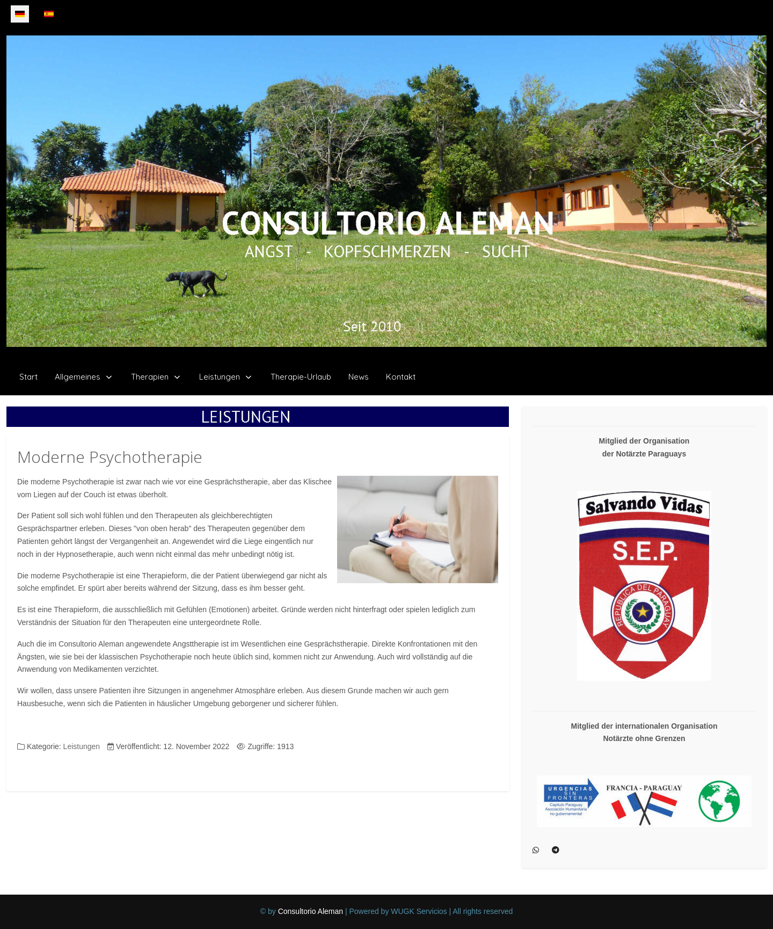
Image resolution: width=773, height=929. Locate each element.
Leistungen (81, 746)
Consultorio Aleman (310, 911)
